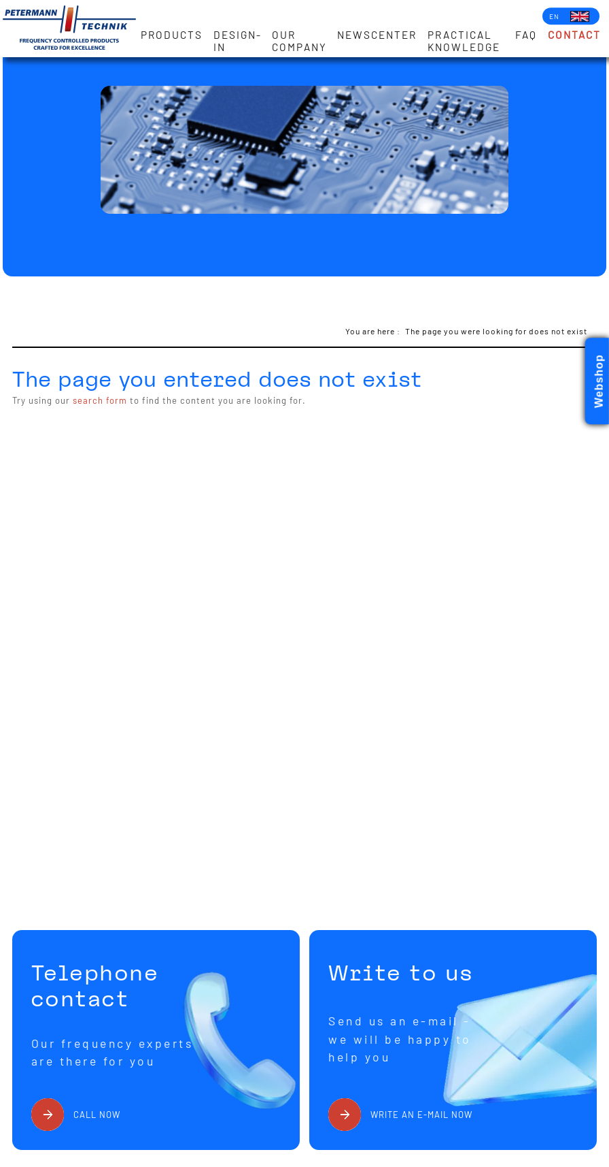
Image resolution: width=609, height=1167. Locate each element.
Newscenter (377, 35)
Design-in (237, 41)
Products (172, 35)
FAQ (526, 35)
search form (100, 400)
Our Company (299, 41)
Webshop (599, 382)
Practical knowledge (464, 41)
